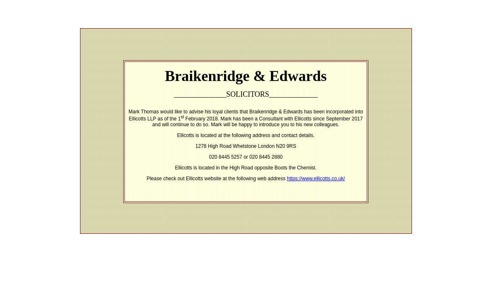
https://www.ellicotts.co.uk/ (316, 178)
